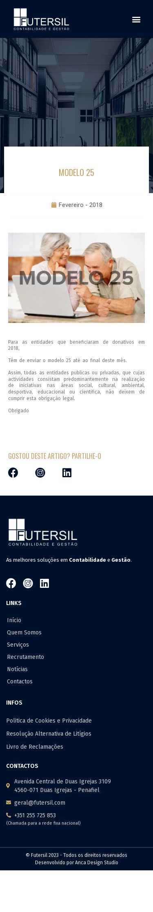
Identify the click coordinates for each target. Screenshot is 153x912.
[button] (136, 19)
